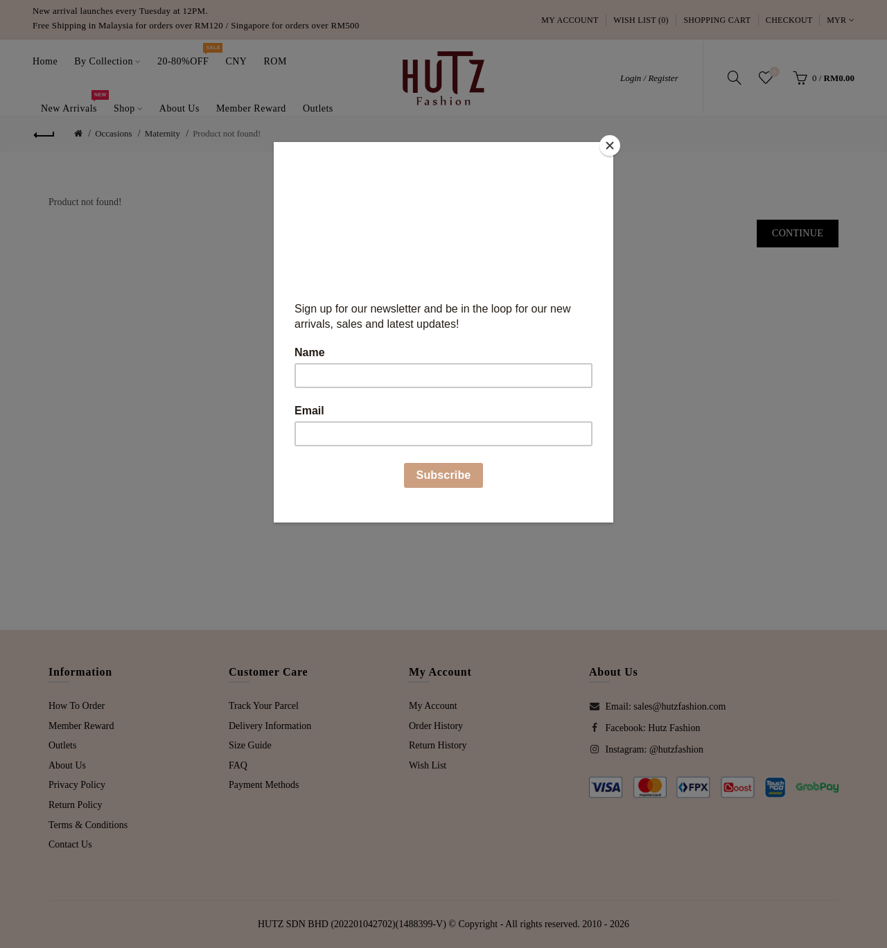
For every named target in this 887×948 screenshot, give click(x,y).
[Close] (609, 145)
